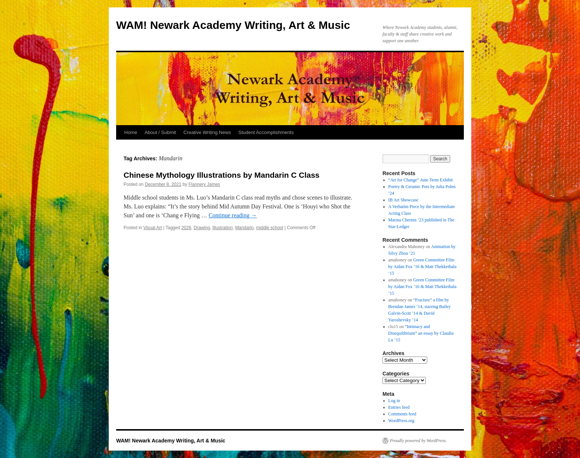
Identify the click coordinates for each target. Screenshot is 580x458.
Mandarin (244, 227)
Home (130, 132)
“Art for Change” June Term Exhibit (420, 180)
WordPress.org (401, 420)
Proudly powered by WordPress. (418, 440)
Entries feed (399, 407)
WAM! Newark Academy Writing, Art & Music (233, 25)
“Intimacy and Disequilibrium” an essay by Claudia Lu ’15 (421, 333)
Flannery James (204, 184)
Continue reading (233, 215)
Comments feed (402, 414)
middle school (269, 227)
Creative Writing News (207, 132)
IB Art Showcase (403, 200)
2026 (186, 227)
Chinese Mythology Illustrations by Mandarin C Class (222, 175)
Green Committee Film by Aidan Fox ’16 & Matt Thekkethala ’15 (422, 266)
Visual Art (152, 227)
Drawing (202, 227)
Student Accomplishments (266, 132)
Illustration (222, 227)
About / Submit (160, 132)
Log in (394, 400)
